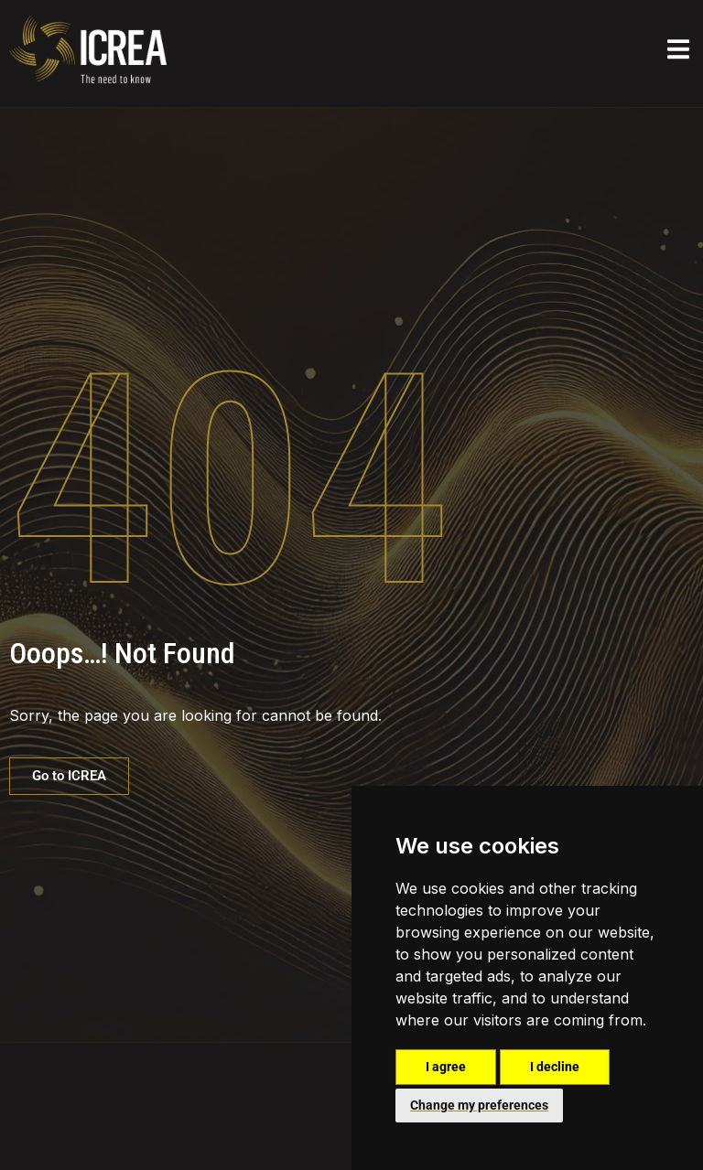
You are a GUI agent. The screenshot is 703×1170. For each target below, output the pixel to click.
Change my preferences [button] (479, 1105)
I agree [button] (446, 1066)
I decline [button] (554, 1066)
